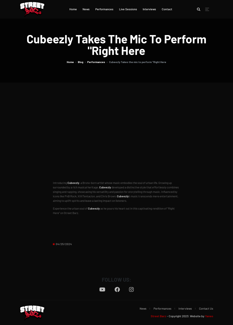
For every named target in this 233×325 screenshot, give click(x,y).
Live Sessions (128, 9)
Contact (167, 9)
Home (73, 9)
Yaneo (209, 316)
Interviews (149, 9)
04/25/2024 (64, 244)
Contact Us (206, 308)
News (86, 9)
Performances (104, 9)
